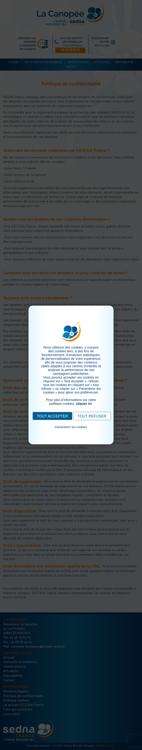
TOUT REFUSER (92, 416)
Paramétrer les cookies (71, 427)
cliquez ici (84, 403)
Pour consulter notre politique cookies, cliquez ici (71, 432)
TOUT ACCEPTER (52, 416)
